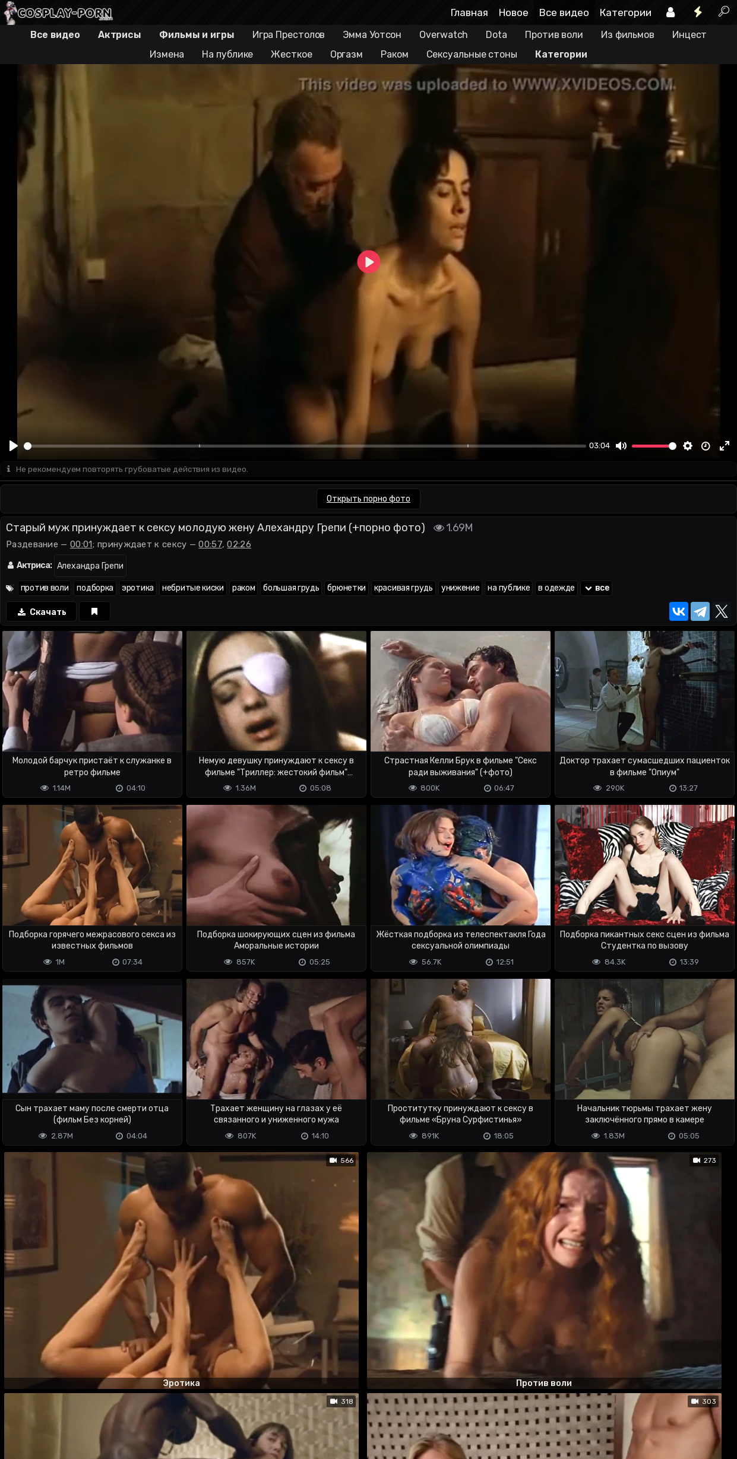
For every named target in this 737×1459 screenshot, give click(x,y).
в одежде (556, 588)
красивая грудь (403, 588)
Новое (514, 12)
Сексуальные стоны (471, 54)
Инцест (689, 34)
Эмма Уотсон (372, 34)
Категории (625, 12)
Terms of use (61, 1429)
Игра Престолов (288, 34)
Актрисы (119, 34)
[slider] (305, 446)
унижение (460, 588)
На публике (227, 54)
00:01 (81, 545)
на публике (509, 588)
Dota (496, 34)
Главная (469, 12)
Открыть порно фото (368, 499)
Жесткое (291, 54)
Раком (395, 54)
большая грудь (291, 588)
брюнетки (346, 588)
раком (243, 588)
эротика (138, 588)
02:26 (239, 545)
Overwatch (443, 34)
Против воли (554, 34)
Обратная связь (124, 1429)
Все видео (564, 12)
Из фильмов (627, 34)
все (596, 588)
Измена (167, 54)
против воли (45, 588)
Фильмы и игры (197, 34)
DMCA (19, 1429)
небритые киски (193, 588)
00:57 (210, 545)
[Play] (13, 445)
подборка (95, 588)
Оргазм (346, 54)
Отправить (47, 1381)
